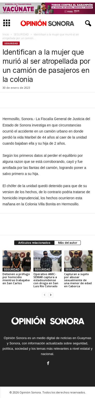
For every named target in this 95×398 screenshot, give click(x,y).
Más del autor (67, 243)
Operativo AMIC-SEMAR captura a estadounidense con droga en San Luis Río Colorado (45, 280)
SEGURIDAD (21, 34)
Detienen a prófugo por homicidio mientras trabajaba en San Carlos (16, 278)
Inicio (6, 34)
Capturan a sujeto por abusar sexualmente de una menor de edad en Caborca (78, 280)
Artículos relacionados (34, 243)
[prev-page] (44, 294)
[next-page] (50, 294)
